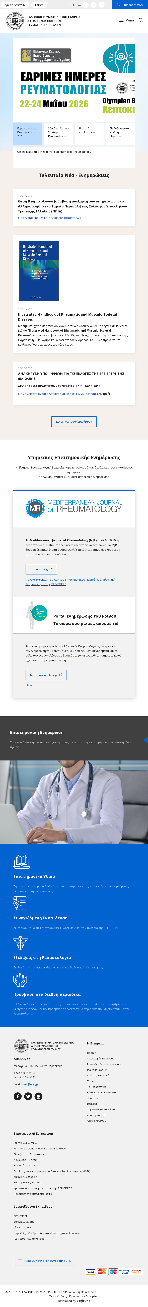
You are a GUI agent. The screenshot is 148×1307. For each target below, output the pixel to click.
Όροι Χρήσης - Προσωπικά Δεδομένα (74, 1295)
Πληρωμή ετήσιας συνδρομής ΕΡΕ (47, 1260)
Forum (39, 5)
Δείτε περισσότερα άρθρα (74, 420)
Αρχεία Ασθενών (15, 5)
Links (29, 684)
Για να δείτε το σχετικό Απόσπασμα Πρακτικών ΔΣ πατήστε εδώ (60, 393)
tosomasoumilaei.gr (43, 674)
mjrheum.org (39, 568)
